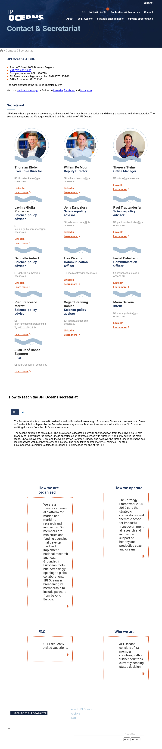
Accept (126, 739)
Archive (75, 704)
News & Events (98, 10)
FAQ (73, 708)
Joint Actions (85, 18)
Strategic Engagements (110, 18)
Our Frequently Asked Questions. (55, 636)
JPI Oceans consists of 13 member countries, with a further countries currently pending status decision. (131, 646)
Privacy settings (130, 734)
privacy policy (48, 718)
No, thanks (135, 739)
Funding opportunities (140, 18)
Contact (148, 12)
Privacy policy (39, 742)
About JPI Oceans (82, 699)
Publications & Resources (125, 12)
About (69, 18)
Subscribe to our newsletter (29, 703)
